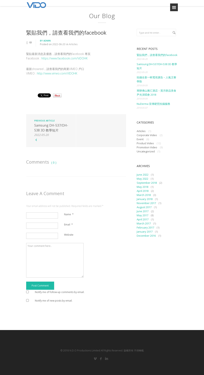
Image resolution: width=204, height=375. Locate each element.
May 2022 (142, 178)
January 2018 (144, 199)
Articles (73, 44)
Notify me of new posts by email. (53, 300)
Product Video (145, 143)
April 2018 (142, 191)
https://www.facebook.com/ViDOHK (64, 58)
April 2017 (142, 219)
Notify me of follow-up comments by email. (59, 292)
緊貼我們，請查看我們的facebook (66, 32)
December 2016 (146, 235)
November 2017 (146, 203)
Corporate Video (147, 135)
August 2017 (144, 207)
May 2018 (142, 187)
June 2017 (142, 211)
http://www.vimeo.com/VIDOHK (56, 73)
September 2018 (147, 183)
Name (69, 214)
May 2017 (142, 215)
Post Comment (40, 285)
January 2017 (144, 231)
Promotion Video (147, 147)
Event (140, 139)
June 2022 (142, 174)
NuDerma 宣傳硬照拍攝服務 (153, 104)
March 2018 (144, 195)
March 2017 (144, 223)
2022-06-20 (58, 44)
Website (68, 234)
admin (47, 40)
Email (68, 224)
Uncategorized (146, 151)
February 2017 (145, 227)
